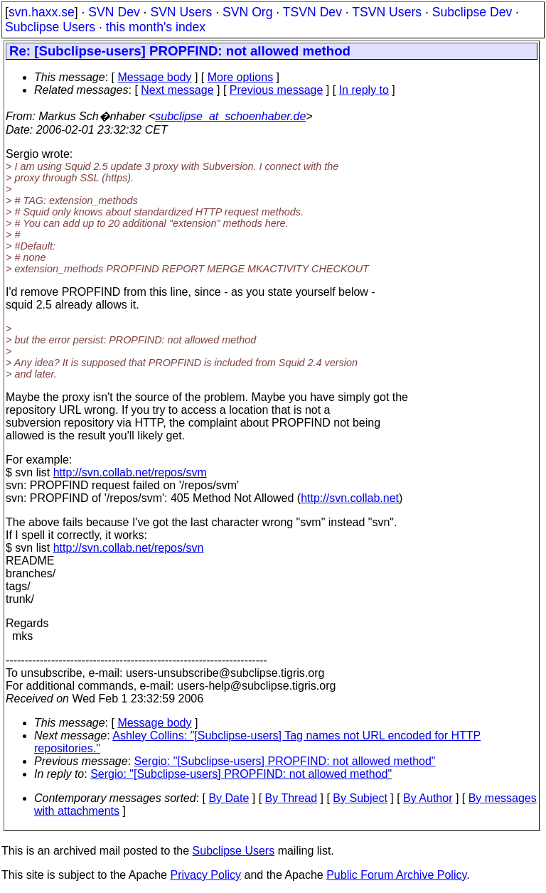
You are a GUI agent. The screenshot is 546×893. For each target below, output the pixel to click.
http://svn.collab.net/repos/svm (130, 472)
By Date (228, 798)
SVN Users (181, 12)
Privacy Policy (205, 875)
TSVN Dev (312, 12)
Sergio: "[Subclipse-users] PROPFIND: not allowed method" (285, 761)
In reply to (364, 90)
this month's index (155, 27)
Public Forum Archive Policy (396, 875)
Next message (177, 90)
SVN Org (247, 12)
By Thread (291, 798)
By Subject (360, 798)
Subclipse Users (50, 27)
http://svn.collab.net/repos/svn (128, 548)
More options (241, 77)
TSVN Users (387, 12)
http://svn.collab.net (350, 498)
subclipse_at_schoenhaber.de (230, 116)
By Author (427, 798)
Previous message (276, 90)
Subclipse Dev (472, 12)
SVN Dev (113, 12)
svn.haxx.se (42, 12)
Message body (154, 77)
